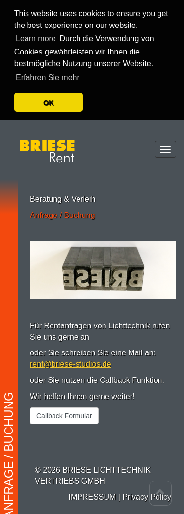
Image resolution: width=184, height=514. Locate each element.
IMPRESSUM (92, 493)
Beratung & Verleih (62, 194)
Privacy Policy (146, 493)
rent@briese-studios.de (70, 360)
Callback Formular (64, 411)
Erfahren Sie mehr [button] (47, 73)
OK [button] (48, 99)
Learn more (36, 34)
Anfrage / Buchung (62, 211)
